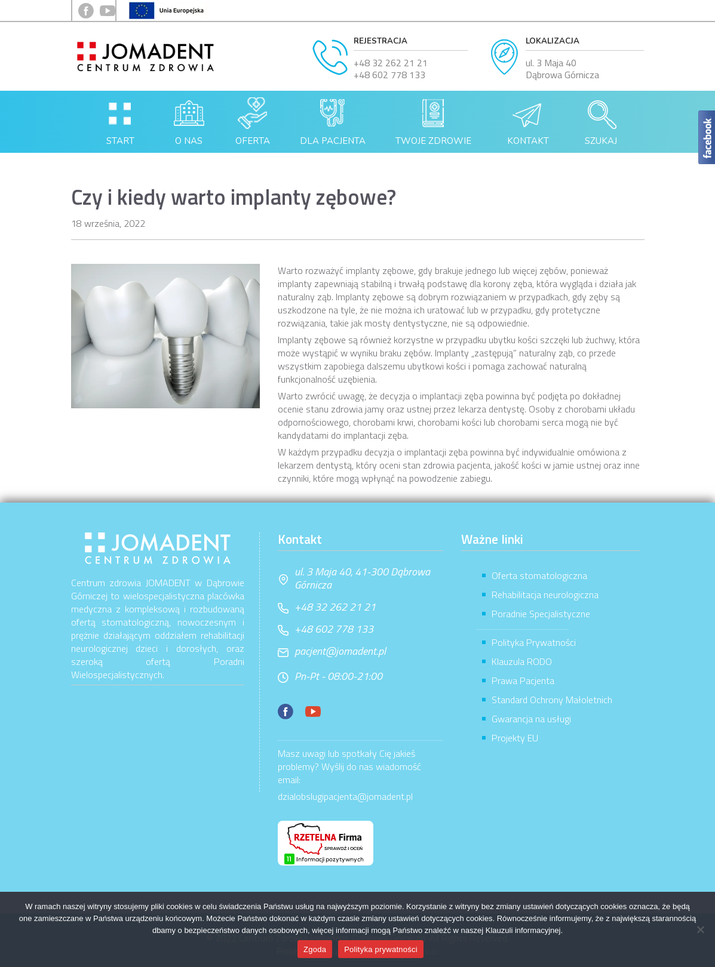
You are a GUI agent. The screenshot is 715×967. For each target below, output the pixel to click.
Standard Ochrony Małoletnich (552, 699)
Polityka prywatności (381, 949)
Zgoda (314, 949)
